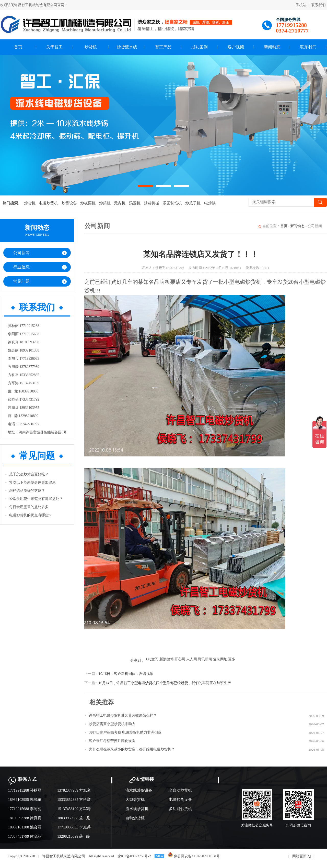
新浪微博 (166, 659)
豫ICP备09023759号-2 (134, 856)
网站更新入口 (303, 856)
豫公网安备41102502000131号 (194, 856)
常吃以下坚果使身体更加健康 (32, 482)
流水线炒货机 (136, 809)
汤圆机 (135, 203)
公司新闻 (21, 252)
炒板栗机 (88, 203)
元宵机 (119, 203)
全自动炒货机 (180, 790)
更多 (231, 659)
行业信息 (21, 267)
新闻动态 (272, 47)
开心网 (179, 659)
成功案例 (199, 47)
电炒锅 (210, 203)
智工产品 (163, 47)
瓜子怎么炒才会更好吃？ (29, 474)
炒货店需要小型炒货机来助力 (112, 724)
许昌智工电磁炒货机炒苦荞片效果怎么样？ (123, 715)
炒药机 (105, 203)
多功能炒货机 (180, 809)
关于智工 (54, 47)
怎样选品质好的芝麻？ (27, 491)
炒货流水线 (127, 47)
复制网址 (220, 659)
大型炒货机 (135, 799)
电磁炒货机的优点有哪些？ (30, 515)
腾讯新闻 (205, 659)
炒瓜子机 (193, 203)
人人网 (191, 659)
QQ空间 (152, 659)
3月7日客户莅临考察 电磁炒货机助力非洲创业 (125, 732)
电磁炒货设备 (180, 799)
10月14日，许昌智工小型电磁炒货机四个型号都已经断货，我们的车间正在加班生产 (165, 683)
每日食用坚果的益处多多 (29, 507)
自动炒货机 (135, 818)
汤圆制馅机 (172, 203)
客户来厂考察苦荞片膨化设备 (112, 741)
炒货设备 (69, 203)
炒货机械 (151, 203)
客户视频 (236, 47)
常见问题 (21, 281)
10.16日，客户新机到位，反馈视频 (126, 674)
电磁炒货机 (48, 203)
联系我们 (318, 5)
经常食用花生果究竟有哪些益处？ (36, 499)
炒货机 (91, 47)
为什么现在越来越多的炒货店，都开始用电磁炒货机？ (132, 749)
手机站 (301, 5)
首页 (18, 47)
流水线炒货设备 (138, 790)
